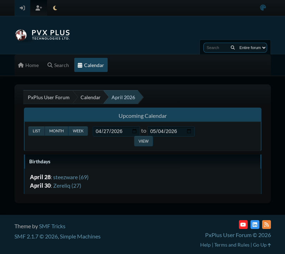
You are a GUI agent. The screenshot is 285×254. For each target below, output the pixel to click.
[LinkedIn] (255, 224)
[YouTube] (243, 224)
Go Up (262, 245)
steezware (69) (71, 177)
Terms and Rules (231, 245)
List (36, 130)
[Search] (232, 48)
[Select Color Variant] (263, 8)
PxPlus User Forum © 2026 (238, 234)
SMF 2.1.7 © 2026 (36, 236)
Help (205, 245)
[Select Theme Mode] (55, 8)
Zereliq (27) (67, 185)
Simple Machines (80, 236)
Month (56, 130)
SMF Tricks (52, 226)
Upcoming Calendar (143, 115)
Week (78, 130)
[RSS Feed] (266, 224)
